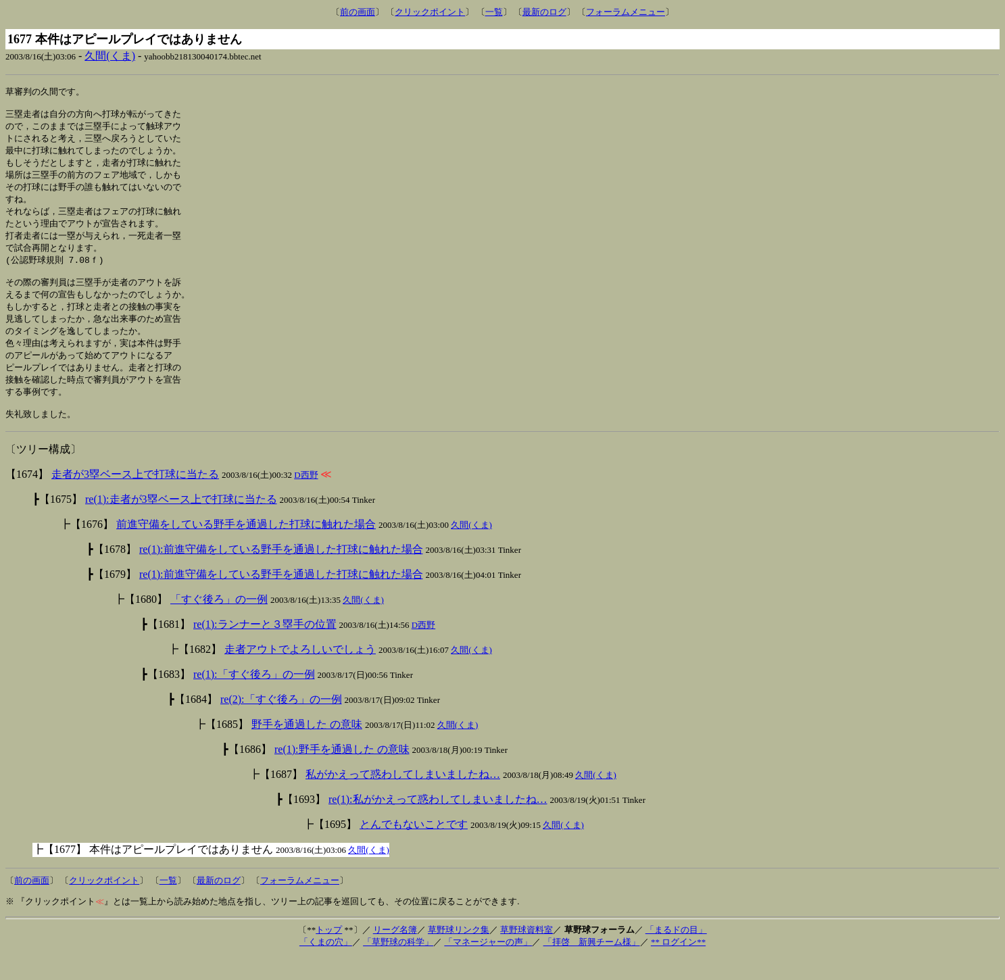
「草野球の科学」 (398, 965)
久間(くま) (109, 56)
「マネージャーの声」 (488, 965)
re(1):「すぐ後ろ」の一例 (254, 697)
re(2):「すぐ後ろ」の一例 (281, 722)
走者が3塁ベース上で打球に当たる (135, 497)
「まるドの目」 (676, 953)
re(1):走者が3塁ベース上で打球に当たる (181, 522)
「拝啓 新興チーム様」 (591, 965)
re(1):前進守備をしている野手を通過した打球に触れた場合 (281, 572)
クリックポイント (430, 12)
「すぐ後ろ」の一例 (219, 622)
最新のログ (544, 12)
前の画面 (357, 12)
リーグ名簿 (395, 953)
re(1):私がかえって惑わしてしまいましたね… (437, 822)
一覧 (494, 12)
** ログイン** (678, 965)
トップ (329, 953)
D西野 (306, 498)
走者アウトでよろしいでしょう (300, 672)
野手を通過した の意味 (306, 747)
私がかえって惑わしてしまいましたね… (402, 797)
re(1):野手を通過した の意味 (342, 772)
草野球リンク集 (458, 953)
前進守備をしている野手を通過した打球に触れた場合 (246, 547)
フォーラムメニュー (625, 12)
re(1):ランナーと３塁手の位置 (265, 647)
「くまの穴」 (325, 965)
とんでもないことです (414, 847)
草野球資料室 (526, 953)
